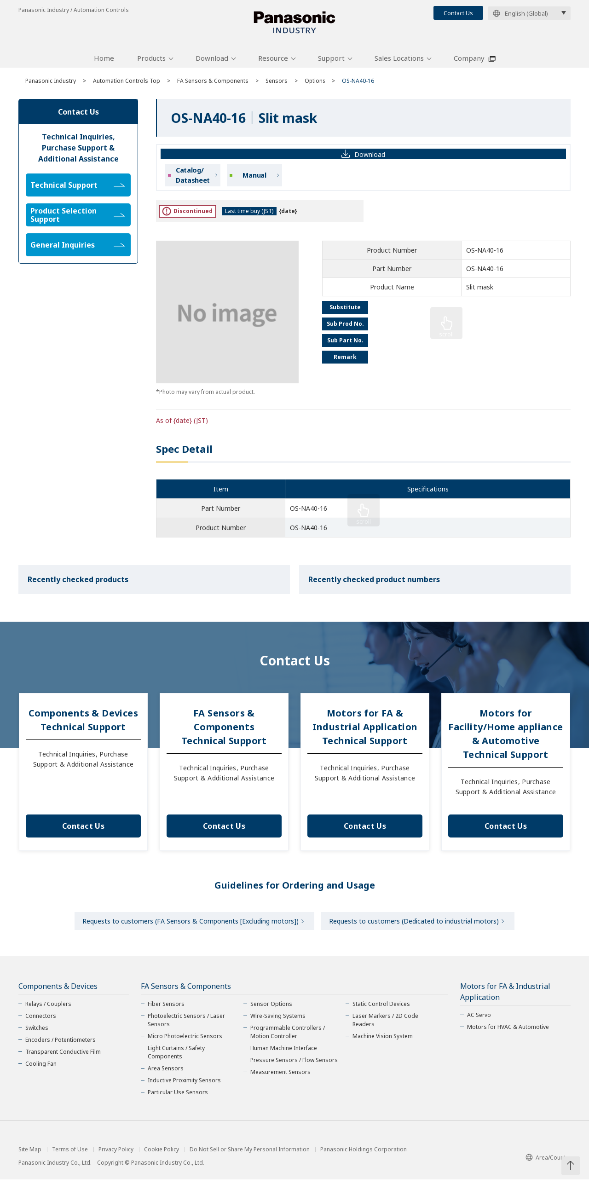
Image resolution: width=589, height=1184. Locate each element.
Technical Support (77, 188)
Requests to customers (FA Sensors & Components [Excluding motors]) (189, 924)
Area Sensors (166, 1073)
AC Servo (479, 1019)
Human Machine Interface (283, 1053)
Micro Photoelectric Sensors (185, 1041)
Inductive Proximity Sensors (184, 1085)
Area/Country (548, 1162)
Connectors (40, 1020)
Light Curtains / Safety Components (176, 1057)
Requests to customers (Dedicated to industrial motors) (415, 924)
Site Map (29, 1154)
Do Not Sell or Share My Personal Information (250, 1154)
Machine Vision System (382, 1041)
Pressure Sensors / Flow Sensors (294, 1064)
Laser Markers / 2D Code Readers (385, 1025)
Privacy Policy (115, 1154)
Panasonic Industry (50, 84)
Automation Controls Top (126, 84)
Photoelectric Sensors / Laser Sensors (186, 1025)
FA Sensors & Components (212, 84)
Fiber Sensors (166, 1008)
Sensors (277, 84)
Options (315, 84)
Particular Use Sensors (178, 1097)
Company (469, 61)
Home (104, 61)
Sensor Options (271, 1008)
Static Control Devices (381, 1008)
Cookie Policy (161, 1154)
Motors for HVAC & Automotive (508, 1031)
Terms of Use (70, 1154)
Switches (36, 1032)
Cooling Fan (41, 1068)
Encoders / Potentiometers (60, 1044)
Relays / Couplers (48, 1008)
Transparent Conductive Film (63, 1056)
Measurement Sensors (280, 1076)
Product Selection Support (77, 218)
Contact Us (458, 13)
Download (212, 61)
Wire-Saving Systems (278, 1020)
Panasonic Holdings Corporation (363, 1154)
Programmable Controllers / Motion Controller (287, 1036)
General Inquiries (77, 248)
